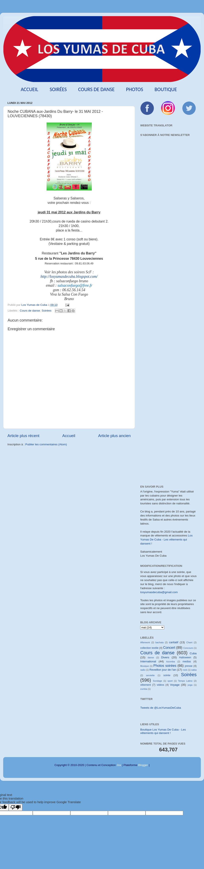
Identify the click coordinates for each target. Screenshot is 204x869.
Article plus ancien (114, 435)
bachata (159, 642)
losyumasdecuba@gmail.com (159, 592)
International (148, 661)
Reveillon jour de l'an (162, 669)
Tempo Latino (185, 681)
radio (142, 670)
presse (188, 665)
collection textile (149, 647)
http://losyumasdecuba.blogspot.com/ (69, 276)
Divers (165, 657)
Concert (169, 647)
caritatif (173, 642)
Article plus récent (23, 435)
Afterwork (145, 642)
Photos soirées (164, 665)
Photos (134, 89)
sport (170, 681)
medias (187, 661)
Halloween (185, 657)
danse (151, 657)
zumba (143, 689)
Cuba (193, 653)
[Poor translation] (15, 807)
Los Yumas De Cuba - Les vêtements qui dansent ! (166, 539)
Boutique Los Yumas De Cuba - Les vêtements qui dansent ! (163, 731)
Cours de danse (96, 89)
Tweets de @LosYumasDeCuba (160, 707)
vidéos (160, 684)
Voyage (175, 684)
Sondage (157, 681)
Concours (188, 648)
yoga (189, 685)
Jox (119, 765)
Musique (144, 666)
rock (185, 670)
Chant (189, 642)
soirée (166, 675)
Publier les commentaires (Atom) (46, 444)
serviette (150, 675)
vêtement (145, 684)
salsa (194, 670)
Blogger (143, 765)
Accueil (29, 89)
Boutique (165, 89)
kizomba (170, 661)
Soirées (58, 89)
